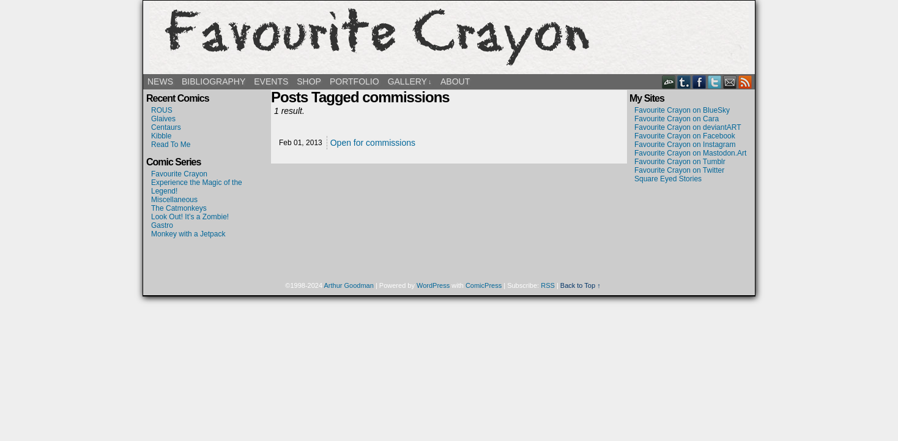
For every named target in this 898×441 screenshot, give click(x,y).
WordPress (433, 285)
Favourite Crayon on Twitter (679, 170)
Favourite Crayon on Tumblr (679, 161)
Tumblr (684, 81)
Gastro (162, 225)
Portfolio (354, 81)
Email (730, 81)
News (160, 81)
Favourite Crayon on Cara (676, 119)
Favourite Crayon (449, 37)
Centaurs (166, 127)
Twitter (714, 81)
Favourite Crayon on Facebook (684, 136)
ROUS (162, 110)
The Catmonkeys (179, 208)
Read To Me (170, 144)
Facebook (699, 81)
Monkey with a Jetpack (188, 234)
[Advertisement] (691, 227)
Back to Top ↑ (580, 285)
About (455, 81)
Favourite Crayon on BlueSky (682, 110)
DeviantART (669, 81)
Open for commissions (372, 143)
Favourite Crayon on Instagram (684, 144)
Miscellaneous (174, 199)
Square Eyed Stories (668, 179)
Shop (309, 81)
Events (271, 81)
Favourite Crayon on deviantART (687, 127)
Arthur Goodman (349, 285)
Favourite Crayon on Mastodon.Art (690, 153)
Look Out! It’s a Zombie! (190, 217)
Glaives (163, 119)
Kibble (161, 136)
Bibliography (213, 81)
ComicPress (484, 285)
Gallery (410, 81)
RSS (745, 81)
